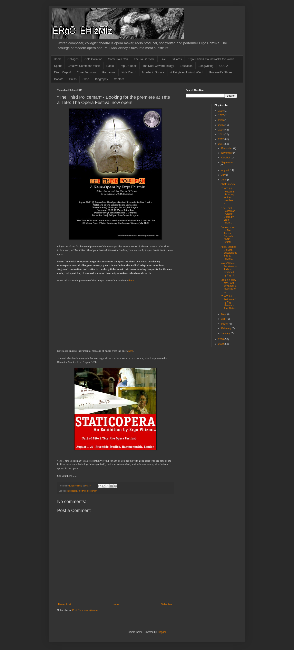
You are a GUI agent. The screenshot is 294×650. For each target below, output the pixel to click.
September (227, 162)
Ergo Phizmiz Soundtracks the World (211, 59)
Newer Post (64, 604)
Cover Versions (86, 72)
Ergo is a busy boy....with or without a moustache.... (228, 286)
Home (57, 59)
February (226, 328)
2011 (221, 144)
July (223, 175)
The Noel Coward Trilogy (158, 65)
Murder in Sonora (153, 72)
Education (186, 65)
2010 (221, 339)
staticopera (72, 491)
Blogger (161, 632)
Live (163, 59)
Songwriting (205, 65)
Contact (119, 79)
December (227, 148)
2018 (221, 110)
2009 (221, 344)
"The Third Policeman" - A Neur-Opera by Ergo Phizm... (228, 215)
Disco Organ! (62, 72)
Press (73, 79)
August (225, 170)
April (224, 318)
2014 (221, 129)
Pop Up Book (128, 65)
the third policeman (88, 491)
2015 (221, 125)
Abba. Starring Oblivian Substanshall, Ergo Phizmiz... (228, 252)
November (227, 152)
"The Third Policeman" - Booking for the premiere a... (228, 196)
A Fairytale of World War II (187, 72)
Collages (72, 59)
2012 (221, 139)
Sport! (58, 65)
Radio (110, 65)
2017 (221, 115)
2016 (221, 120)
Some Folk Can (118, 59)
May (223, 314)
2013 (221, 134)
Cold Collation (93, 59)
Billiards (177, 59)
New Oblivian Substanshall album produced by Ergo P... (228, 269)
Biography (101, 79)
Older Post (167, 604)
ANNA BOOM (227, 183)
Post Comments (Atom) (85, 610)
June (224, 179)
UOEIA (223, 65)
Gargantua (109, 72)
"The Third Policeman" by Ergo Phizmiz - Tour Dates (228, 302)
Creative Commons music (84, 65)
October (226, 157)
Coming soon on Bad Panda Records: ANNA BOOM (227, 235)
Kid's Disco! (128, 72)
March (225, 323)
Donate (58, 79)
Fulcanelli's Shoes (220, 72)
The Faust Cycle (144, 59)
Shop (85, 79)
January (226, 333)
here (131, 280)
